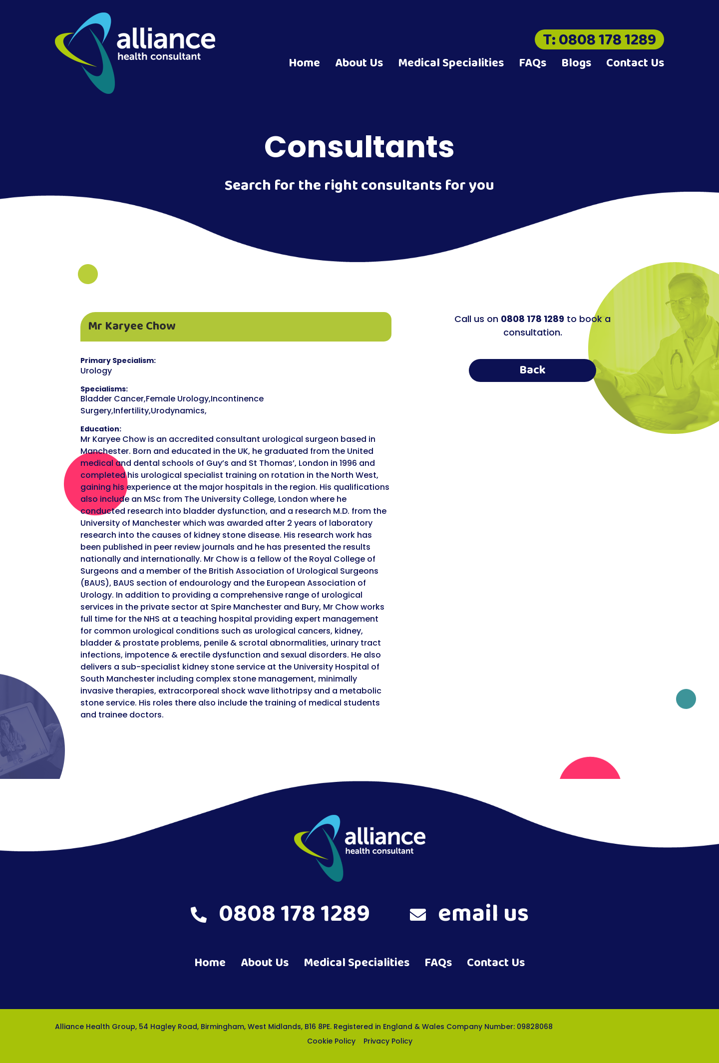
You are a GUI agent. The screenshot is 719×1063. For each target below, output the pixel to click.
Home (304, 63)
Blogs (576, 63)
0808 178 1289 (280, 914)
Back (532, 370)
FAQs (532, 63)
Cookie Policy (331, 1041)
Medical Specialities (451, 63)
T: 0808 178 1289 (599, 39)
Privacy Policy (387, 1041)
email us (469, 914)
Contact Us (635, 63)
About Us (359, 63)
